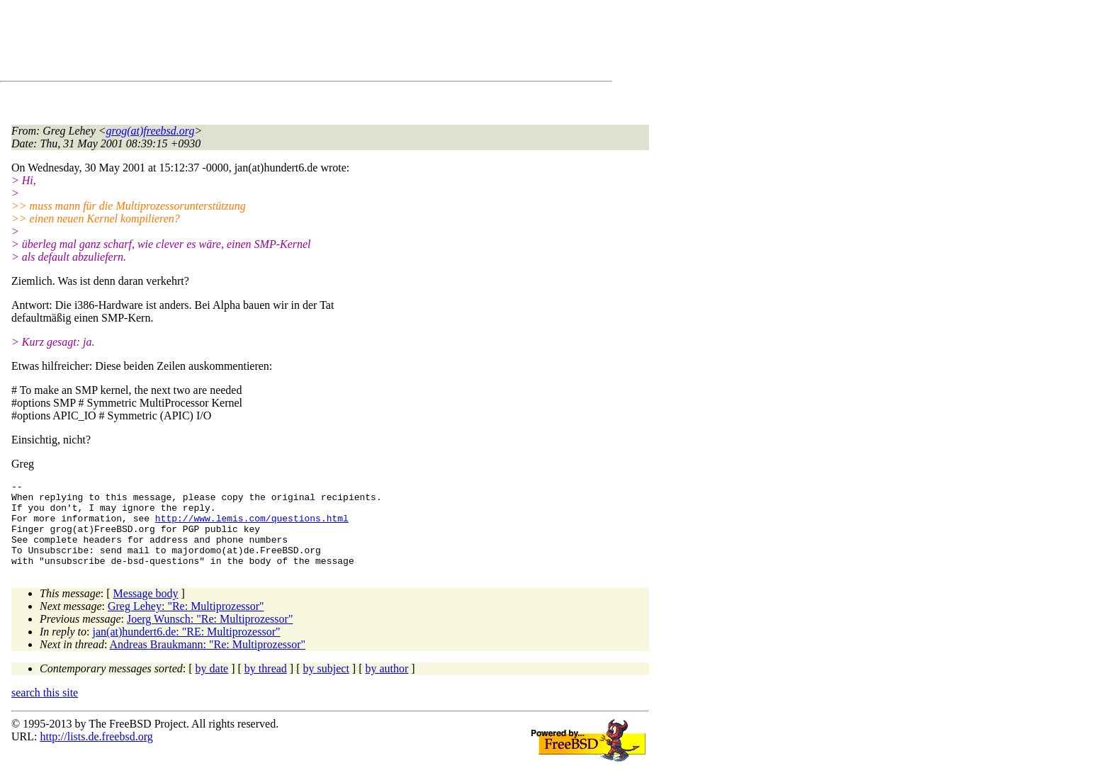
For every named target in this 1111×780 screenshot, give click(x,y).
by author (386, 685)
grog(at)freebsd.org (150, 131)
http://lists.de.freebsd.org (96, 753)
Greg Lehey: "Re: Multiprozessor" (186, 623)
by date (212, 685)
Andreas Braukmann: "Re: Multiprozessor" (208, 661)
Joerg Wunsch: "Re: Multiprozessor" (210, 636)
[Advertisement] (269, 43)
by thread (265, 685)
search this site (44, 709)
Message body (146, 610)
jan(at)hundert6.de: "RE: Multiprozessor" (187, 649)
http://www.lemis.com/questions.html (252, 526)
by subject (326, 685)
